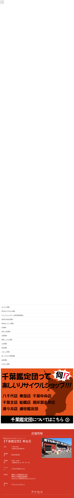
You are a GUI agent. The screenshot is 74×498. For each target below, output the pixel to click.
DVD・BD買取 (6, 331)
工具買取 (4, 343)
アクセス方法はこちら (18, 468)
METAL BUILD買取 (7, 319)
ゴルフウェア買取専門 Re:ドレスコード (23, 478)
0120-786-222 (15, 454)
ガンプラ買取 (6, 307)
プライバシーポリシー (18, 484)
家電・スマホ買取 (7, 339)
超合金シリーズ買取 (8, 323)
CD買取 (4, 327)
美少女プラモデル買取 (8, 311)
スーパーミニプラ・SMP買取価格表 (12, 315)
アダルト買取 (6, 364)
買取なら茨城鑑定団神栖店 (19, 476)
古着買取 (4, 335)
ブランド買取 (6, 352)
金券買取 (4, 360)
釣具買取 (4, 347)
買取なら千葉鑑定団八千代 (19, 474)
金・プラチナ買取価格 (8, 356)
